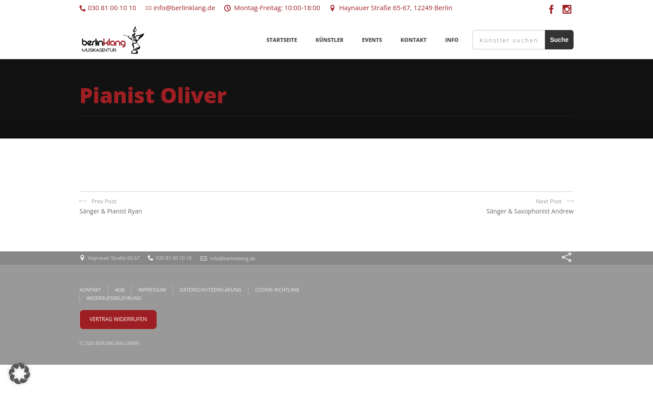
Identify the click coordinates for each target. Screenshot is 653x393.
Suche (559, 39)
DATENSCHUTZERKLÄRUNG (210, 289)
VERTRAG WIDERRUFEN (118, 319)
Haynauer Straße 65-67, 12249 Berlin (390, 7)
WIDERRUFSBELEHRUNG (114, 298)
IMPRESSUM (151, 289)
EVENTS (372, 40)
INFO (451, 40)
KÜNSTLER (329, 40)
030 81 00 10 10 (107, 7)
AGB (119, 289)
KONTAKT (414, 40)
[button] (19, 373)
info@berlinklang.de (180, 7)
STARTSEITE (281, 40)
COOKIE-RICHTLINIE (277, 289)
